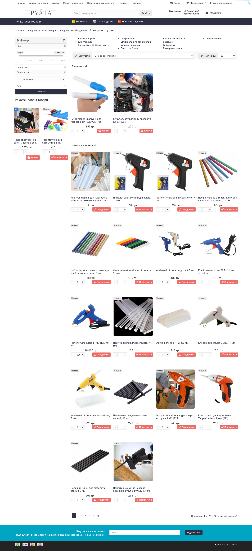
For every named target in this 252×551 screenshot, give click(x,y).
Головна (19, 30)
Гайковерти (169, 45)
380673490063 (191, 13)
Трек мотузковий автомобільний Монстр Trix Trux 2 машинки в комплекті (54, 144)
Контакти (124, 3)
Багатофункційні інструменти (93, 45)
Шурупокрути (85, 42)
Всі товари (80, 21)
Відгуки (137, 3)
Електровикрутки (172, 48)
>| (98, 515)
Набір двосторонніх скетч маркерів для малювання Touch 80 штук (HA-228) (26, 144)
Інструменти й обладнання (73, 30)
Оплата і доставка (38, 3)
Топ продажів (103, 21)
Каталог (41, 20)
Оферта (55, 3)
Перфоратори (128, 38)
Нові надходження (131, 21)
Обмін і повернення (73, 3)
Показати (41, 91)
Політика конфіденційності (101, 3)
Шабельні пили (213, 38)
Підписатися (193, 532)
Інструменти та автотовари (41, 30)
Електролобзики (129, 48)
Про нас (21, 3)
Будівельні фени (86, 38)
